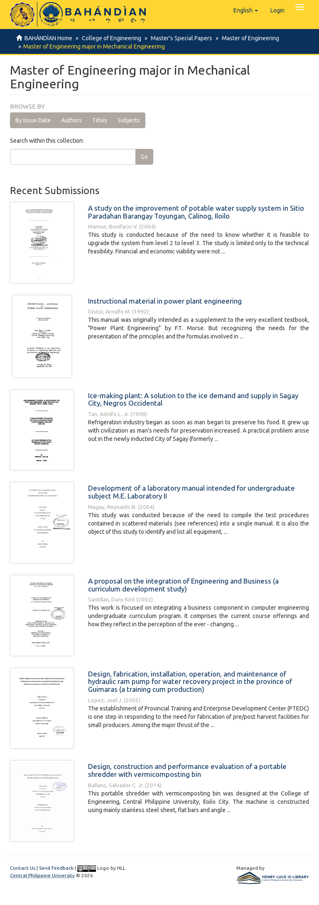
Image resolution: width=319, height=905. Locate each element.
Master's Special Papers (179, 38)
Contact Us (22, 868)
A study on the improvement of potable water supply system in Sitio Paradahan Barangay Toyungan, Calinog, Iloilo (196, 212)
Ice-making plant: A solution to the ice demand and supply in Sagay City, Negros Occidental (193, 399)
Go (144, 156)
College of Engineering (110, 38)
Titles (99, 120)
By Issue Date (33, 120)
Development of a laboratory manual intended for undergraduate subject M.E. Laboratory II (191, 492)
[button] (245, 10)
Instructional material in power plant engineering (165, 301)
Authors (71, 120)
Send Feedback (56, 868)
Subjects (129, 120)
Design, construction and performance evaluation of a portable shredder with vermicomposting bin (187, 770)
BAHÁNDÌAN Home (48, 38)
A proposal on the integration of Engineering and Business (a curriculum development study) (183, 585)
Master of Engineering (246, 38)
